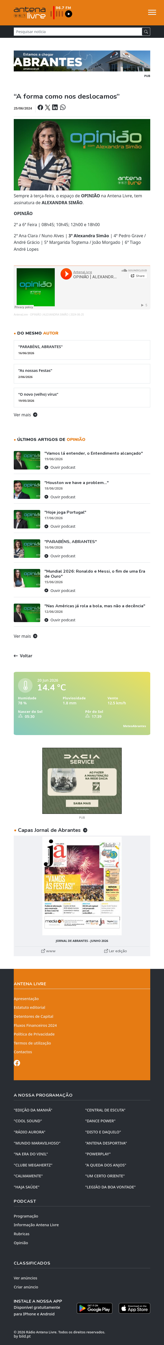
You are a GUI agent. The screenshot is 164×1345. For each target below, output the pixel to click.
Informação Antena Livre (36, 1224)
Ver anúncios (25, 1277)
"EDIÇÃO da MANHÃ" (33, 1110)
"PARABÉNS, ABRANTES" (82, 349)
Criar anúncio (26, 1286)
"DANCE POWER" (100, 1120)
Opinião (21, 1242)
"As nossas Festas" (82, 373)
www (48, 951)
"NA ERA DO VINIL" (31, 1153)
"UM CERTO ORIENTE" (105, 1175)
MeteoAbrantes (134, 726)
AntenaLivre (21, 314)
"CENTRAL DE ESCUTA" (105, 1110)
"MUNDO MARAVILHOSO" (37, 1143)
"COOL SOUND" (28, 1120)
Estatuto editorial (29, 1007)
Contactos (23, 1051)
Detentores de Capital (33, 1016)
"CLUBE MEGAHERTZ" (33, 1165)
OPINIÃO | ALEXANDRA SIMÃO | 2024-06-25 (57, 314)
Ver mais (25, 415)
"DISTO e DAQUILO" (103, 1131)
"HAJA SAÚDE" (26, 1186)
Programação (26, 1216)
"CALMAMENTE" (28, 1175)
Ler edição (115, 951)
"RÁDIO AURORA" (29, 1131)
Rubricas (21, 1233)
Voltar (23, 656)
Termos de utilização (32, 1043)
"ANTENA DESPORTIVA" (106, 1143)
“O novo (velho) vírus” (82, 397)
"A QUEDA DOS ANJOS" (105, 1165)
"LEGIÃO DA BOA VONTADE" (110, 1186)
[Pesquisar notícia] (78, 32)
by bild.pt (22, 1336)
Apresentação (26, 998)
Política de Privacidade (34, 1034)
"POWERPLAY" (98, 1153)
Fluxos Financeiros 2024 (35, 1025)
